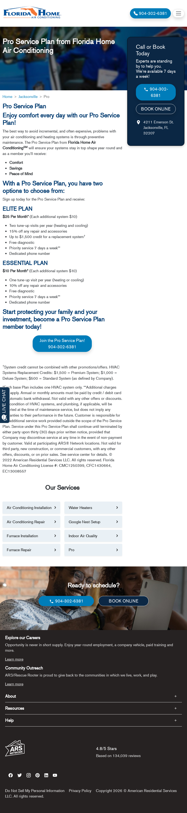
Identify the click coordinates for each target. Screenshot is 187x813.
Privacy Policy (80, 790)
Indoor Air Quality (83, 535)
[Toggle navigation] (178, 13)
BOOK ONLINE (155, 109)
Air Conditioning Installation (29, 507)
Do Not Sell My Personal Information (34, 790)
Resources (14, 708)
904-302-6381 (156, 92)
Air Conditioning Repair (26, 521)
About (10, 696)
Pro (71, 549)
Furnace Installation (22, 535)
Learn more (14, 659)
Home (7, 96)
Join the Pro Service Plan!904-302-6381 (62, 343)
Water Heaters (80, 507)
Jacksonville (28, 96)
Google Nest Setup (84, 521)
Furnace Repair (19, 549)
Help (9, 720)
